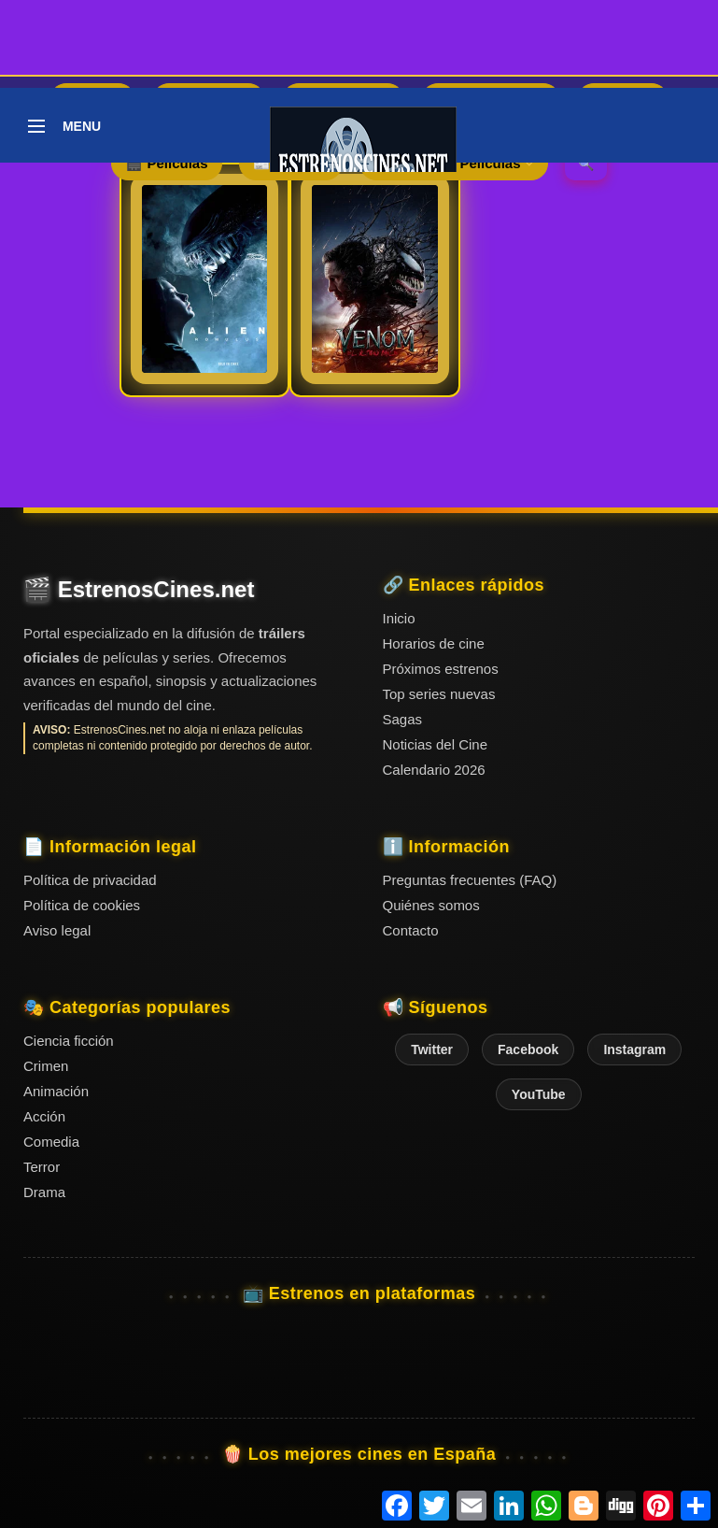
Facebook (528, 1049)
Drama (44, 1192)
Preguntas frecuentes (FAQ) (470, 880)
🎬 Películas (166, 163)
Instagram (634, 1049)
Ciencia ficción (68, 1041)
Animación (56, 1091)
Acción (44, 1116)
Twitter (432, 1049)
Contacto (411, 930)
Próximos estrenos (441, 669)
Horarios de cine (434, 643)
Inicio (399, 618)
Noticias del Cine (435, 744)
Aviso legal (57, 930)
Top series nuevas (439, 694)
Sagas (403, 719)
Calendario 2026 (434, 770)
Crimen (45, 1066)
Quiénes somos (431, 905)
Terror (41, 1167)
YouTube (539, 1094)
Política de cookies (81, 905)
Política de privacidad (90, 880)
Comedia (51, 1142)
